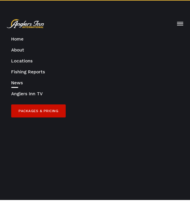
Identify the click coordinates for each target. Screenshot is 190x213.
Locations (22, 61)
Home (17, 39)
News (17, 82)
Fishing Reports (28, 72)
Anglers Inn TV (27, 93)
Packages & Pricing (38, 111)
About (17, 50)
